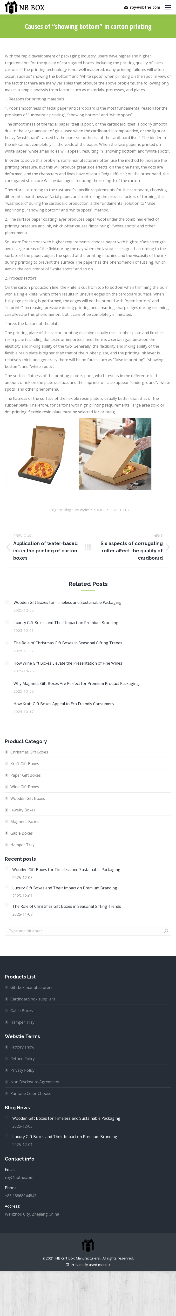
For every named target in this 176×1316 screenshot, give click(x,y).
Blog (67, 509)
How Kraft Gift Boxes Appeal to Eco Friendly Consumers (64, 703)
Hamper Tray (22, 844)
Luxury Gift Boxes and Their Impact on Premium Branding (66, 622)
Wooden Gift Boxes (27, 798)
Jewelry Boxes (22, 810)
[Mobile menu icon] (168, 7)
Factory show (22, 1047)
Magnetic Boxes (24, 821)
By (90, 509)
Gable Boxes (21, 833)
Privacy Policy (22, 1070)
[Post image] (7, 602)
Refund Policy (22, 1058)
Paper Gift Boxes (25, 775)
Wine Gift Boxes (24, 786)
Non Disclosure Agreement (35, 1081)
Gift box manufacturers (31, 987)
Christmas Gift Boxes (29, 752)
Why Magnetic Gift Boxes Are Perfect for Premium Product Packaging (76, 683)
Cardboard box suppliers (32, 999)
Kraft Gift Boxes (24, 763)
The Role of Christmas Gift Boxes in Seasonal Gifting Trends (68, 643)
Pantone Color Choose (30, 1093)
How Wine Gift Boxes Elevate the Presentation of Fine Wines (68, 663)
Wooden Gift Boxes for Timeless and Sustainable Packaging (68, 602)
